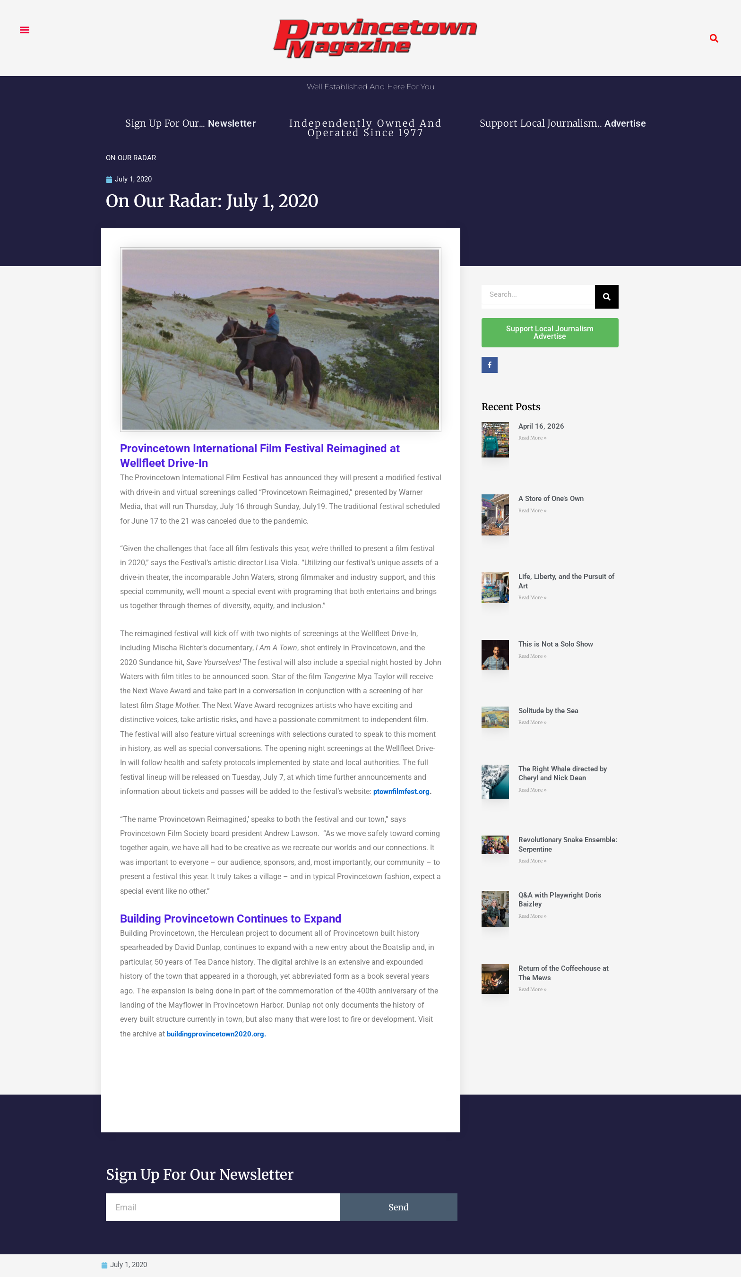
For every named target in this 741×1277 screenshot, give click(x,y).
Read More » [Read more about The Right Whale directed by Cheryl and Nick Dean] (532, 790)
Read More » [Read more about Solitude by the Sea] (532, 723)
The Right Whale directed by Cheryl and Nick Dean (562, 774)
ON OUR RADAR (131, 158)
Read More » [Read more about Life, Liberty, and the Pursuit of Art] (532, 598)
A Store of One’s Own (551, 499)
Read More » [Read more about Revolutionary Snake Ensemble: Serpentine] (532, 861)
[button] (24, 29)
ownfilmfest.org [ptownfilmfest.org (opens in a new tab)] (407, 791)
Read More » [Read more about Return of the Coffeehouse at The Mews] (532, 990)
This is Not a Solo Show (555, 644)
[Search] (607, 297)
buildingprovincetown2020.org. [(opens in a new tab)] (220, 1034)
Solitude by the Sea (548, 711)
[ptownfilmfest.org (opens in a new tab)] (376, 791)
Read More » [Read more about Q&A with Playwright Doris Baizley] (532, 917)
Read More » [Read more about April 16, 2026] (532, 438)
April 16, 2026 (541, 427)
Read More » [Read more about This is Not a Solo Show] (532, 657)
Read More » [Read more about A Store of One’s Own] (532, 511)
